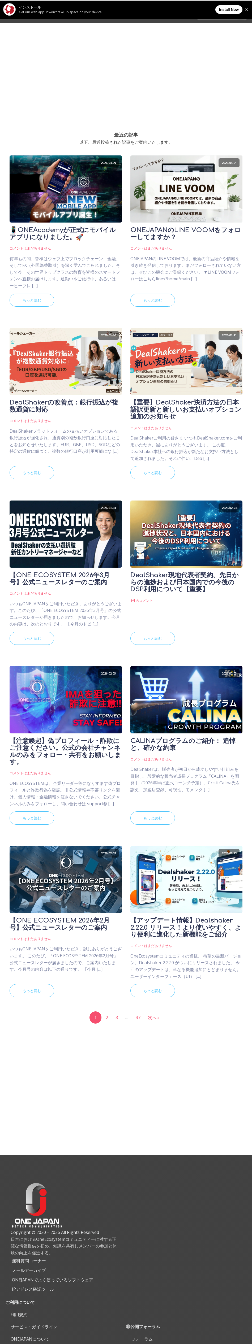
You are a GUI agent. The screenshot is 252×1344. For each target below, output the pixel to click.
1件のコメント (141, 600)
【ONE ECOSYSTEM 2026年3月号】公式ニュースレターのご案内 (60, 579)
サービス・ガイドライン (34, 1327)
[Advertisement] (126, 63)
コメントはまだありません (30, 248)
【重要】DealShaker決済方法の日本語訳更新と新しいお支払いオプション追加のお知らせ (185, 409)
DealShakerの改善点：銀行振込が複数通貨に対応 (64, 406)
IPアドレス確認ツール (33, 1289)
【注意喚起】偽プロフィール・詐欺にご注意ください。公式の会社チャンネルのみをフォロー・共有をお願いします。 (65, 751)
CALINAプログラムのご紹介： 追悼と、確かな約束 (183, 744)
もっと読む (32, 300)
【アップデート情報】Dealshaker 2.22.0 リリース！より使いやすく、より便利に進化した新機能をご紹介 (185, 927)
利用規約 (19, 1314)
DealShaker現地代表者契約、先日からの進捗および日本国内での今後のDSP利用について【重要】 (184, 582)
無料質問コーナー (29, 1261)
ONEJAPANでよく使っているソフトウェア (52, 1280)
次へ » (154, 1017)
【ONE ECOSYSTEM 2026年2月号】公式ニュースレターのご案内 (60, 924)
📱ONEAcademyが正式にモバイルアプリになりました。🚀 (63, 234)
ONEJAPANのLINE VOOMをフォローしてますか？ (185, 234)
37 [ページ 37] (138, 1017)
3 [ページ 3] (117, 1017)
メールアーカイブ (29, 1270)
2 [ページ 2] (107, 1017)
